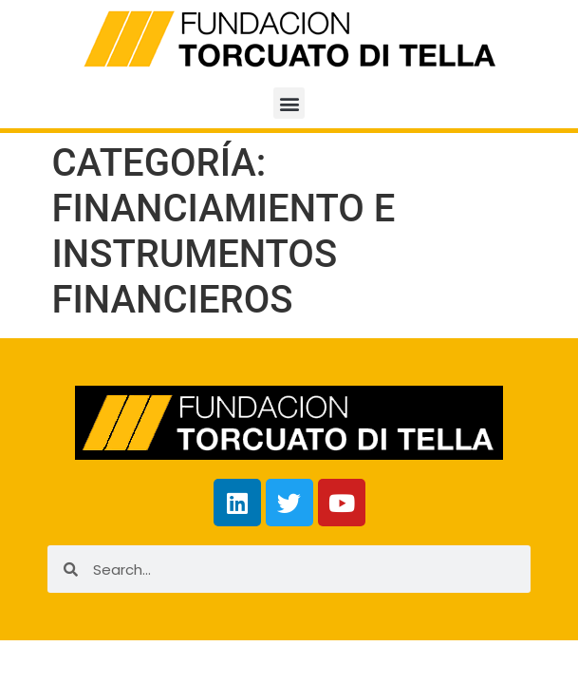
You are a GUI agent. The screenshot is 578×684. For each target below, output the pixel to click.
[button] (289, 103)
